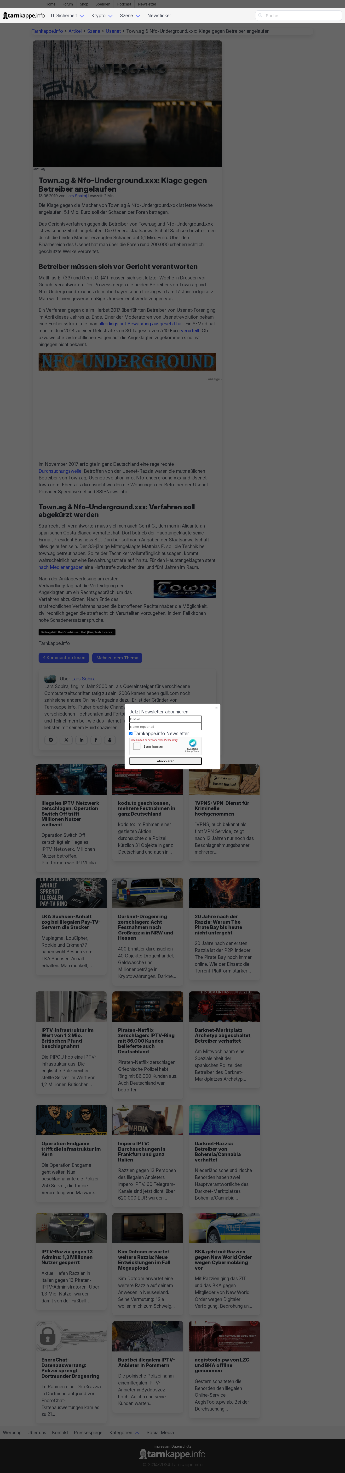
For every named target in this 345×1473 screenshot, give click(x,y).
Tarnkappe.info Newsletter (161, 733)
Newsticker (159, 15)
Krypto (98, 15)
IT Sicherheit (64, 15)
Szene (126, 15)
